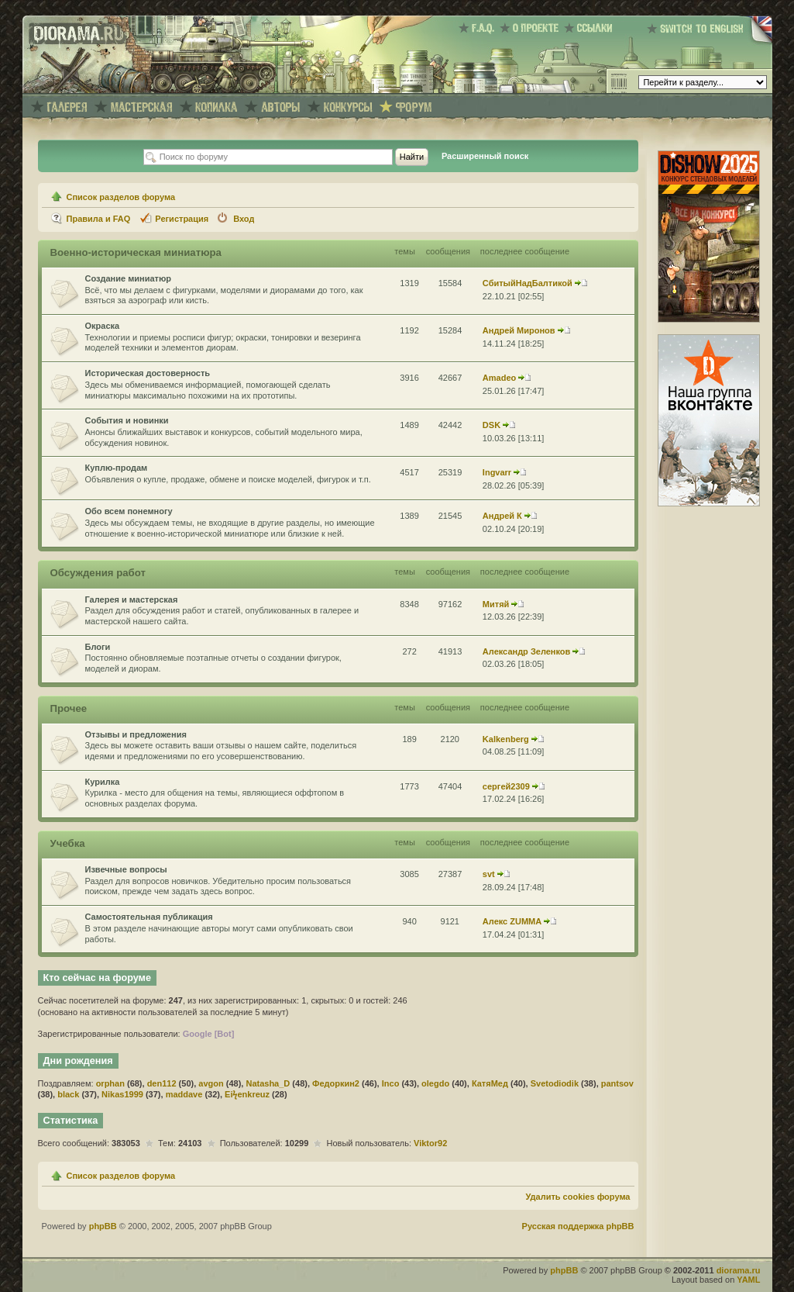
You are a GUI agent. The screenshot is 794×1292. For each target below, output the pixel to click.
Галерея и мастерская (131, 599)
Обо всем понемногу (129, 511)
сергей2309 (506, 786)
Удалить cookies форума (577, 1196)
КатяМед (490, 1083)
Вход (243, 218)
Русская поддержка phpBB (578, 1226)
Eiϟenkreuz (247, 1094)
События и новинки (127, 420)
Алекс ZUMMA (512, 921)
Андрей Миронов (519, 330)
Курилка (102, 781)
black (68, 1094)
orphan (110, 1083)
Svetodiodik (555, 1083)
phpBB (103, 1226)
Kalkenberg (506, 739)
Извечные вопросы (126, 869)
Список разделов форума (121, 197)
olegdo (435, 1083)
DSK (491, 425)
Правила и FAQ (99, 218)
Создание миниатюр (128, 278)
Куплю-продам (116, 467)
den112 (162, 1083)
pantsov (617, 1083)
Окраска (102, 325)
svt (489, 874)
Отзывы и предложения (136, 734)
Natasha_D (268, 1083)
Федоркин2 (335, 1083)
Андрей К (502, 515)
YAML (748, 1279)
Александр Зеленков (527, 651)
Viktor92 (430, 1143)
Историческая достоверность (148, 373)
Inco (391, 1083)
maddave (184, 1094)
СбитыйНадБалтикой (527, 283)
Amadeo (499, 377)
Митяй (496, 604)
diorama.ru (739, 1270)
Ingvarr (497, 472)
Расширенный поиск (485, 156)
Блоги (98, 646)
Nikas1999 (122, 1094)
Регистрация (181, 218)
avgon (210, 1083)
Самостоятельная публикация (149, 916)
